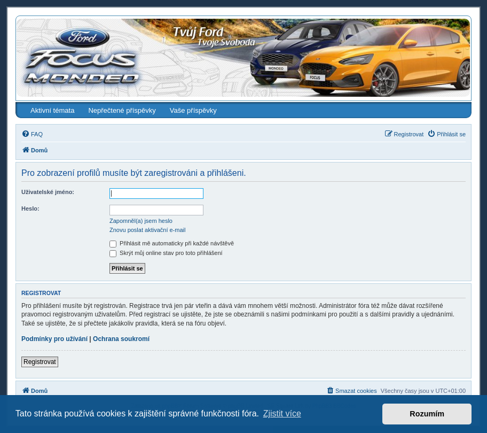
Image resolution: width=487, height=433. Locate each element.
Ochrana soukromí (121, 339)
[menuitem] (32, 134)
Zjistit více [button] (282, 413)
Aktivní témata (52, 110)
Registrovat (39, 362)
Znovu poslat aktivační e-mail (147, 230)
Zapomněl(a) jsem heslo (140, 221)
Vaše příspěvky (193, 110)
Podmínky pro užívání (54, 339)
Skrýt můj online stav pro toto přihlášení (166, 253)
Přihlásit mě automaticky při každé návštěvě (171, 243)
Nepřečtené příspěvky (121, 110)
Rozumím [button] (427, 413)
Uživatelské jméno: (47, 192)
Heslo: (30, 208)
